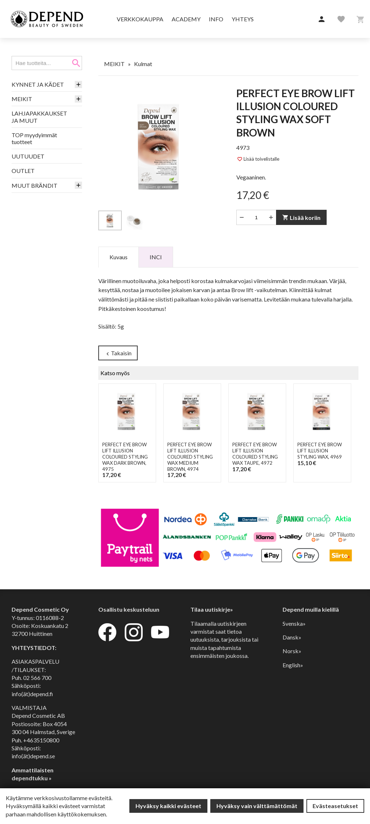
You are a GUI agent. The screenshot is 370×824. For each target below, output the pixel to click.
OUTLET (23, 170)
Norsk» (292, 650)
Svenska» (294, 623)
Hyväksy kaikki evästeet (168, 805)
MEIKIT (22, 98)
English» (293, 665)
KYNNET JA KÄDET (38, 84)
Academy (186, 19)
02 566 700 (37, 677)
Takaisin (118, 353)
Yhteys (243, 19)
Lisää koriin (301, 217)
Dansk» (292, 637)
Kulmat (143, 63)
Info (216, 19)
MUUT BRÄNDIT (34, 185)
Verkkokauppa (140, 19)
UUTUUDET (28, 156)
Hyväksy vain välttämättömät (256, 805)
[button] (321, 19)
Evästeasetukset (335, 805)
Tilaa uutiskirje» (211, 609)
